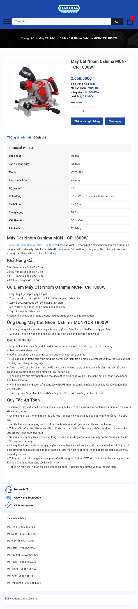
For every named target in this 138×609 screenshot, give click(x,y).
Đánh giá (40, 137)
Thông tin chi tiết (19, 137)
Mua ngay (115, 121)
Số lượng (76, 102)
